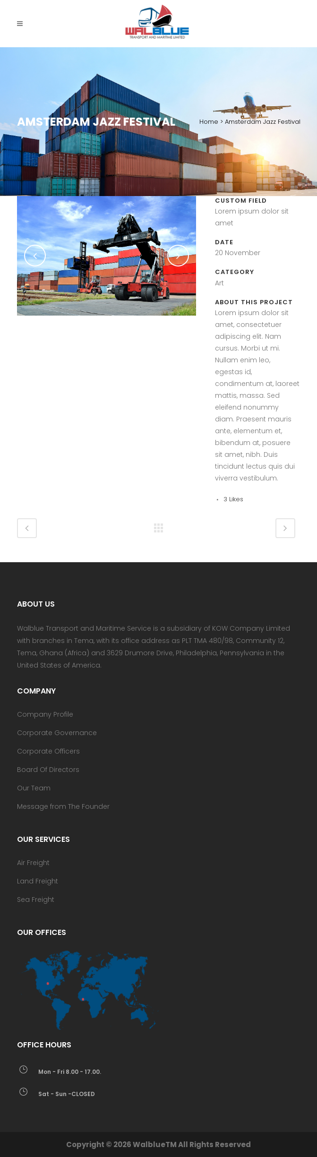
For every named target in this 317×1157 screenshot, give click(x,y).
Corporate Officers (48, 751)
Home (208, 121)
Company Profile (45, 714)
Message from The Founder (63, 806)
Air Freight (33, 862)
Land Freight (37, 881)
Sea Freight (35, 899)
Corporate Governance (57, 732)
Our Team (34, 788)
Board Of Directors (48, 769)
